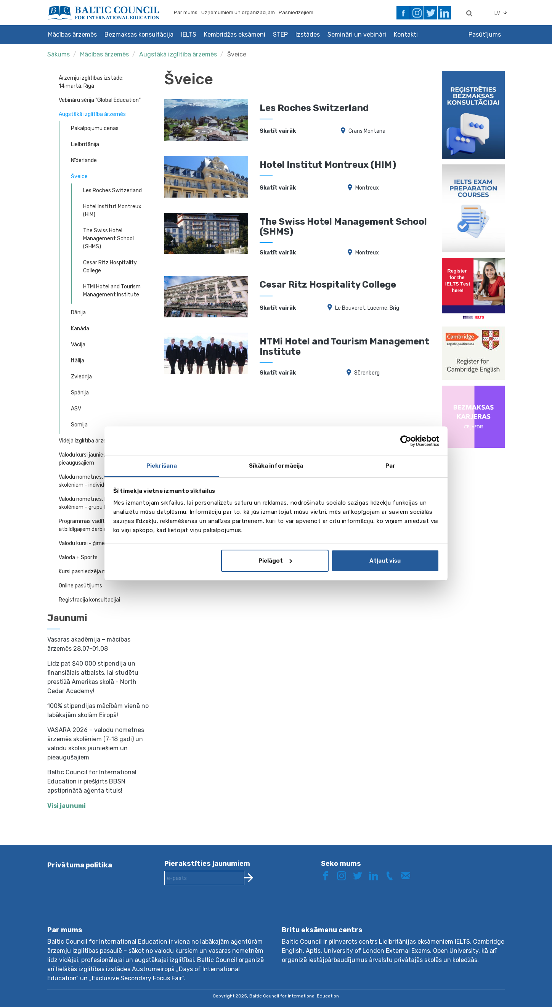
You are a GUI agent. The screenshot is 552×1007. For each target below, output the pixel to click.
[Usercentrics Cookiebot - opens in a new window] (405, 441)
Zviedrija (81, 376)
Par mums (185, 12)
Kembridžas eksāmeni (234, 34)
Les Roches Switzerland (112, 190)
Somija (79, 424)
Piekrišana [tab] (161, 465)
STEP (280, 34)
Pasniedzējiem (296, 12)
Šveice (236, 54)
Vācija (78, 344)
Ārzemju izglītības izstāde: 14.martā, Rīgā (91, 82)
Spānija (80, 392)
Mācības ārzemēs (72, 34)
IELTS (188, 34)
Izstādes (307, 34)
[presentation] (222, 912)
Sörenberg (367, 373)
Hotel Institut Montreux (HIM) (112, 210)
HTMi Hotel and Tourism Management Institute (112, 290)
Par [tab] (390, 465)
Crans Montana (366, 131)
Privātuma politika (79, 865)
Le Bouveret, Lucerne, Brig (367, 308)
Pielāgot (275, 560)
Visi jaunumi (66, 805)
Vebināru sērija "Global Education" (100, 100)
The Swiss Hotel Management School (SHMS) (108, 238)
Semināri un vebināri (356, 34)
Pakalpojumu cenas (95, 128)
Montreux (367, 188)
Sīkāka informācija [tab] (276, 465)
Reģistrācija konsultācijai (89, 600)
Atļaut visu (385, 560)
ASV (76, 408)
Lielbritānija (85, 144)
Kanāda (80, 328)
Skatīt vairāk (278, 131)
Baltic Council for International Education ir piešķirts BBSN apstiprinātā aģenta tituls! (91, 781)
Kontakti (406, 34)
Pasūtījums (485, 34)
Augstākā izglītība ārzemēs (178, 54)
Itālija (77, 360)
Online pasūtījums (80, 585)
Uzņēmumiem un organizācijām (238, 12)
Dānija (78, 312)
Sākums (58, 54)
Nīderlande (84, 160)
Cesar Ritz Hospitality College (110, 266)
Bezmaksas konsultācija (138, 34)
